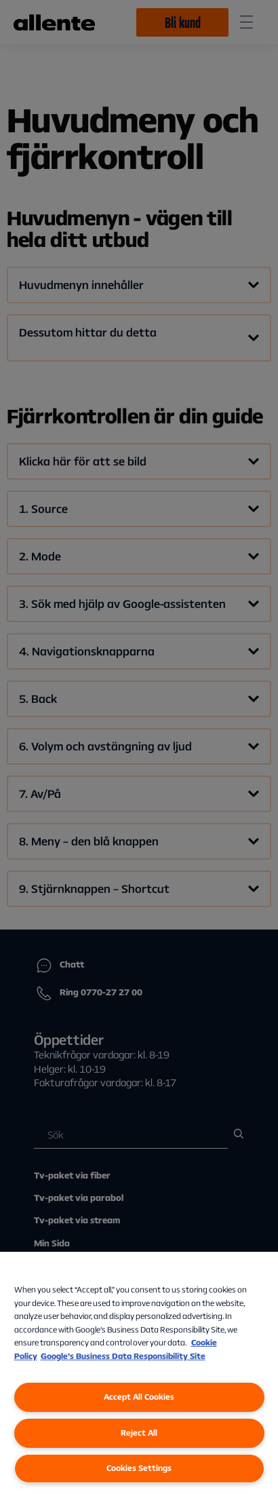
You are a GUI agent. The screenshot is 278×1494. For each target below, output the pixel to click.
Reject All (139, 1433)
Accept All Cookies (139, 1397)
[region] (139, 1373)
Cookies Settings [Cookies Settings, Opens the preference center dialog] (139, 1468)
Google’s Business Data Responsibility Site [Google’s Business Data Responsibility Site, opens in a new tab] (123, 1356)
